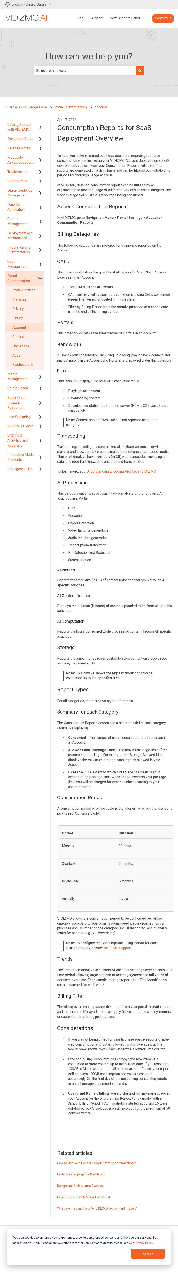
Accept (148, 1253)
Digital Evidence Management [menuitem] (19, 192)
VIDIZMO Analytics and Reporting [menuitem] (17, 440)
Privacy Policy (143, 1242)
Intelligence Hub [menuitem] (20, 469)
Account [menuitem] (19, 327)
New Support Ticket (125, 18)
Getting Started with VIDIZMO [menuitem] (19, 127)
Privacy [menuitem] (18, 309)
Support (97, 18)
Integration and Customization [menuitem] (18, 249)
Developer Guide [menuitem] (20, 139)
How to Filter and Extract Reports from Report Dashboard (96, 1163)
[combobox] (85, 70)
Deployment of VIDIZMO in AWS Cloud (83, 1197)
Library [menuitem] (17, 318)
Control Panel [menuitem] (17, 181)
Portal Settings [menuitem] (23, 290)
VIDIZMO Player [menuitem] (20, 426)
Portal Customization (70, 107)
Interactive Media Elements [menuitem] (20, 457)
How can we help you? (89, 56)
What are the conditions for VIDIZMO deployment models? (97, 1208)
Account (101, 107)
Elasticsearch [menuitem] (22, 365)
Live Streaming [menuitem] (19, 417)
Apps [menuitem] (16, 355)
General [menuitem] (18, 337)
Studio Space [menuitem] (17, 388)
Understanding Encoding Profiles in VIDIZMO (121, 471)
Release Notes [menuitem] (19, 148)
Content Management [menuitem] (17, 221)
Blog (79, 18)
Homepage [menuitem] (20, 346)
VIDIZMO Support (117, 948)
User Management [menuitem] (17, 264)
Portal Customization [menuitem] (18, 278)
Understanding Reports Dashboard (81, 1174)
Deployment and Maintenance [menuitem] (20, 235)
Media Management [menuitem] (17, 376)
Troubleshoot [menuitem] (17, 172)
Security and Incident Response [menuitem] (16, 403)
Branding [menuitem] (19, 299)
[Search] (140, 70)
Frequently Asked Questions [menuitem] (20, 159)
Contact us (163, 18)
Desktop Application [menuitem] (16, 206)
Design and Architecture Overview (80, 1186)
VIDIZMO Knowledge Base (26, 107)
